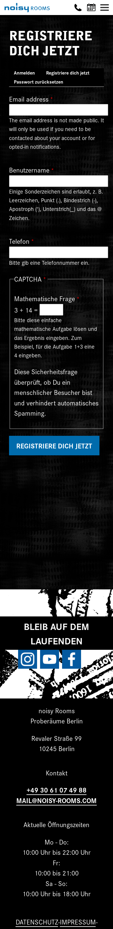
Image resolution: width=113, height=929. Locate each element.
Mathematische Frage (44, 298)
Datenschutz (37, 922)
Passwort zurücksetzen (38, 81)
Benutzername (29, 170)
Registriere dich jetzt (70, 73)
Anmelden (24, 72)
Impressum (78, 922)
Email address (29, 99)
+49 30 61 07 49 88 (56, 790)
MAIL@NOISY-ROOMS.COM (56, 800)
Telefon (19, 241)
